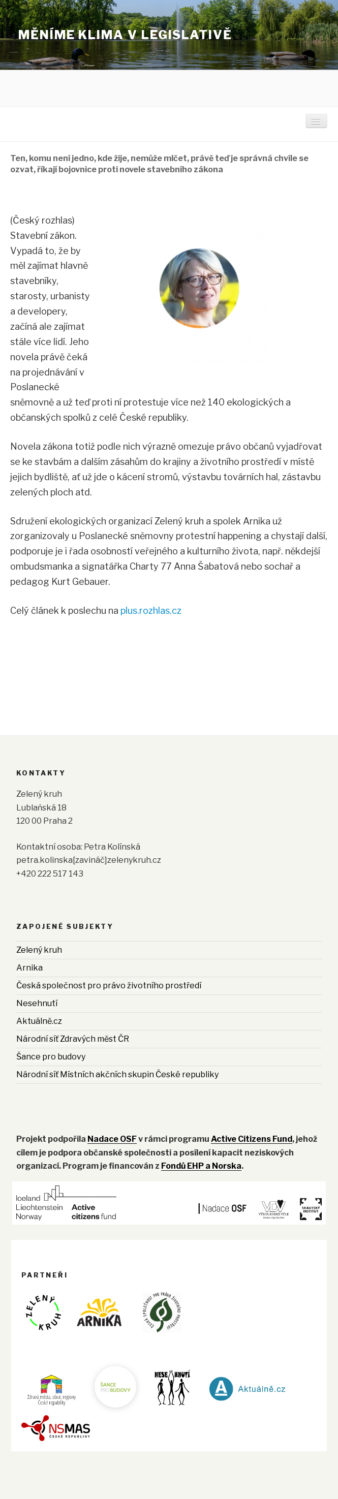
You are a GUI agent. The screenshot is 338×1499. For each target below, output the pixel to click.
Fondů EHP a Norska (201, 1166)
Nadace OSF (112, 1139)
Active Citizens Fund (251, 1139)
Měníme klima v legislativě (125, 34)
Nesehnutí (36, 1003)
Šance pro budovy (50, 1056)
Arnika (29, 968)
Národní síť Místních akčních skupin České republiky (117, 1074)
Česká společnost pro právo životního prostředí (108, 985)
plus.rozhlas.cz (150, 610)
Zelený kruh (39, 950)
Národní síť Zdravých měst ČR (72, 1039)
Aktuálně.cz (39, 1021)
